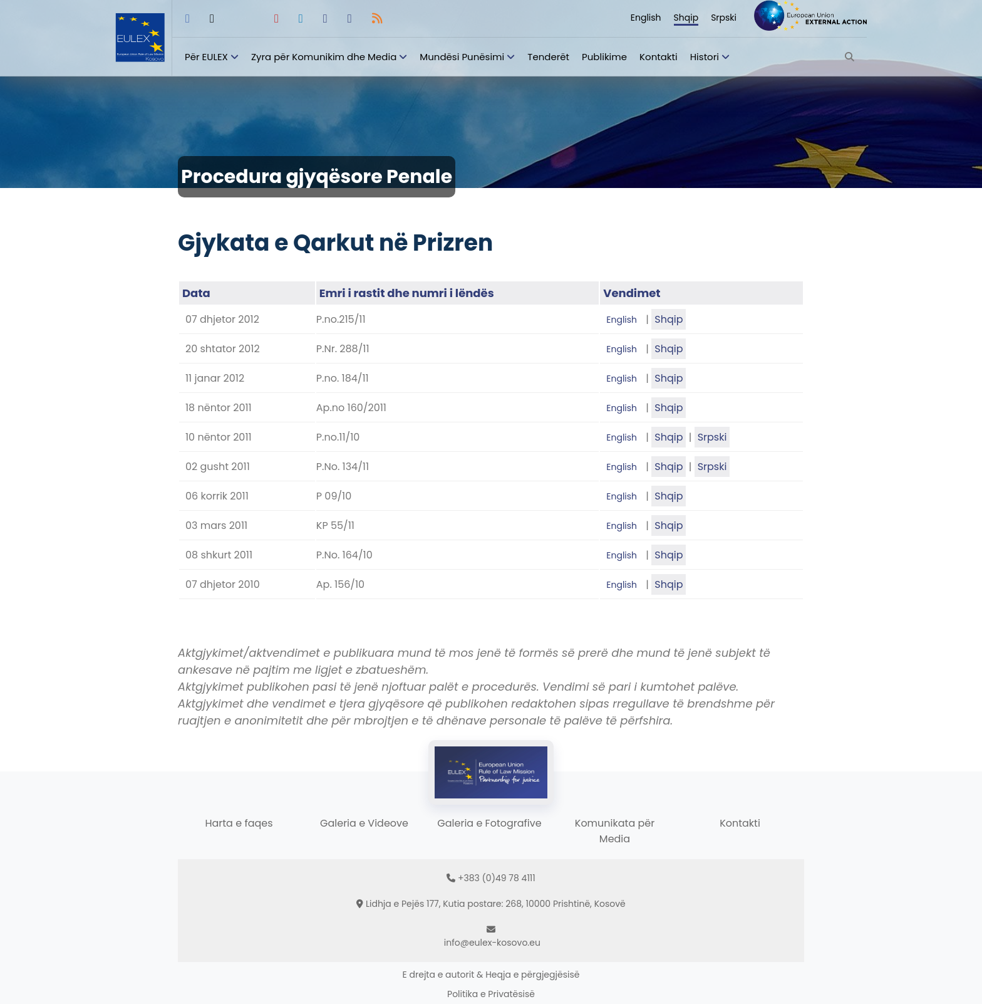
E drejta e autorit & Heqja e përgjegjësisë (491, 974)
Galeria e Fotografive (489, 823)
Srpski (723, 17)
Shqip (686, 17)
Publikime (604, 56)
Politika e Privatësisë (491, 994)
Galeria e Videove (364, 823)
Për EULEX (206, 56)
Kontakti (658, 56)
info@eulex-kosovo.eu (492, 942)
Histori (704, 56)
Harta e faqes (238, 823)
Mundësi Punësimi (462, 56)
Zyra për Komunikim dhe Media (323, 56)
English (646, 17)
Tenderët (548, 56)
